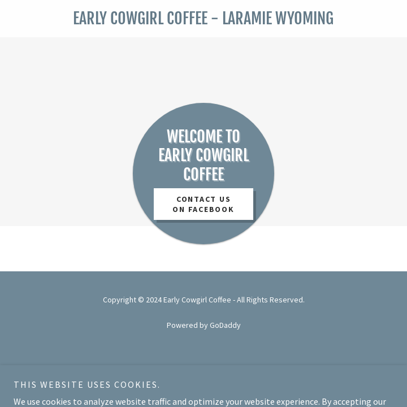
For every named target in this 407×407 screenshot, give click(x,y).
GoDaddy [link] (225, 325)
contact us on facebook (203, 204)
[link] (203, 18)
